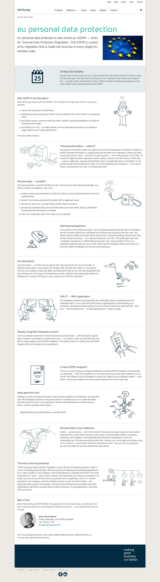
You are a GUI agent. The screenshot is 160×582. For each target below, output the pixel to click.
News (116, 2)
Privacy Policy (49, 570)
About (93, 10)
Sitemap (21, 570)
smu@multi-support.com (49, 525)
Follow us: (63, 570)
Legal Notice (33, 570)
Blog (109, 2)
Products (59, 10)
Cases (84, 10)
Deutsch (140, 2)
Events (123, 2)
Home (30, 17)
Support (102, 10)
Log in (131, 2)
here (47, 537)
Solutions (71, 10)
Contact (113, 10)
